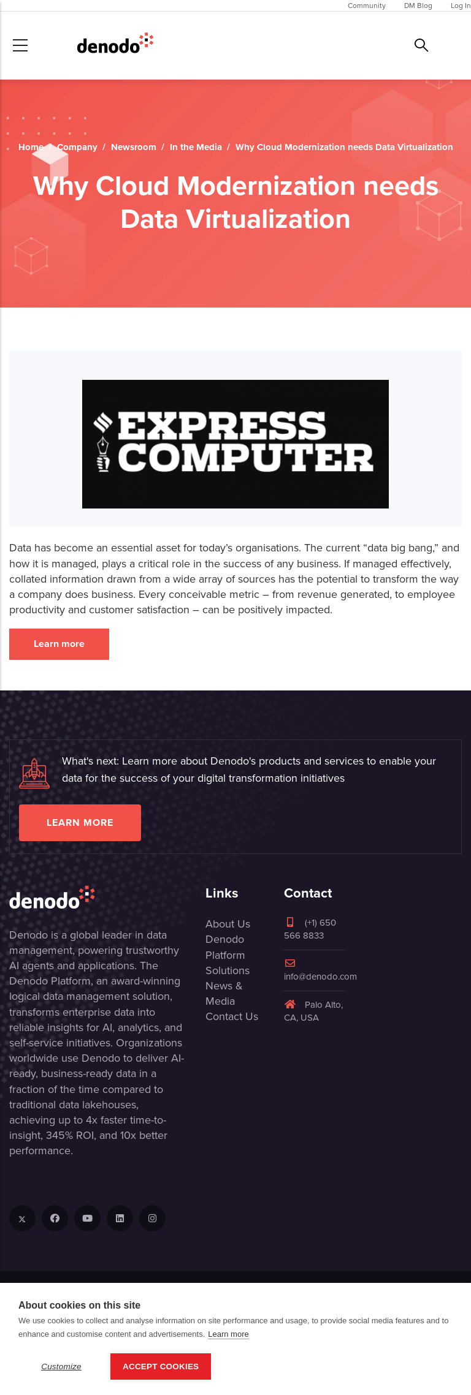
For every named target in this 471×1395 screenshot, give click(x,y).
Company (77, 147)
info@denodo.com (320, 970)
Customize (61, 1366)
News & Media (224, 993)
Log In (461, 5)
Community (367, 5)
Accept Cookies (161, 1366)
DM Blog (418, 5)
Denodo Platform (225, 946)
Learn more (59, 644)
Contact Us (231, 1016)
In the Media (196, 147)
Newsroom (133, 147)
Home (31, 147)
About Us (227, 924)
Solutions (227, 970)
